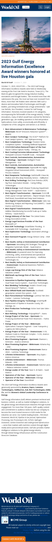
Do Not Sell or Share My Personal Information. (32, 533)
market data (20, 509)
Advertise (22, 1)
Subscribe (33, 1)
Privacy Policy (28, 530)
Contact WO (45, 1)
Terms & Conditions (27, 527)
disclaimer (44, 515)
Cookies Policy (41, 527)
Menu (26, 7)
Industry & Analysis (7, 56)
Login (47, 7)
